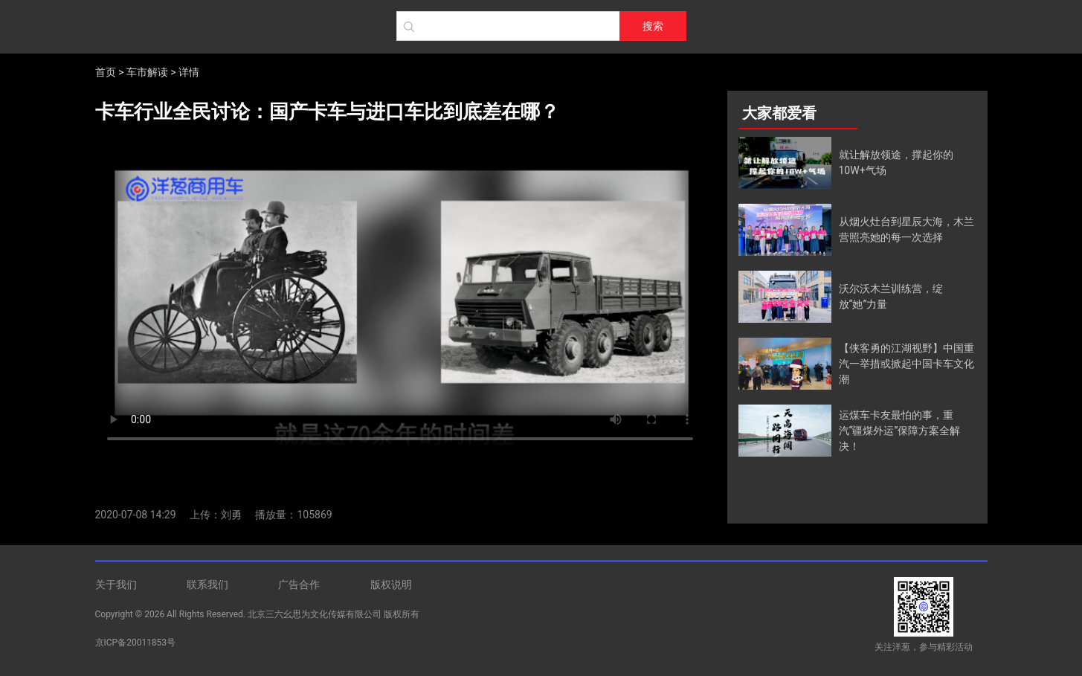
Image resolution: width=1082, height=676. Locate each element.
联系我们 (207, 584)
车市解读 (147, 72)
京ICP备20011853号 (135, 642)
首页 (105, 72)
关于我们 (116, 584)
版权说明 (391, 584)
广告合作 (299, 584)
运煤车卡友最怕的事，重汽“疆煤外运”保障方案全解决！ (900, 430)
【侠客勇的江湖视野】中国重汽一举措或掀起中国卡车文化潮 (906, 363)
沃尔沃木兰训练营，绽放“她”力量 (891, 296)
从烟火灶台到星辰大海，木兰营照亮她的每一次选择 (906, 229)
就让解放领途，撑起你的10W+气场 (896, 162)
